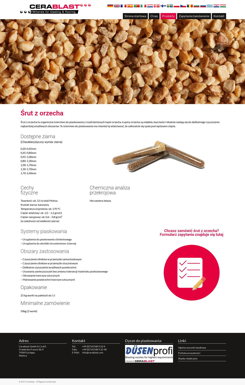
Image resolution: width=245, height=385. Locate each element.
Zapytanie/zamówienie (194, 16)
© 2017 (32, 381)
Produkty (168, 16)
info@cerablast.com (92, 352)
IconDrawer (50, 381)
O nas (154, 16)
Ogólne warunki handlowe (192, 347)
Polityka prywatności (189, 353)
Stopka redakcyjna (187, 358)
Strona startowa (135, 16)
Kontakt (219, 16)
